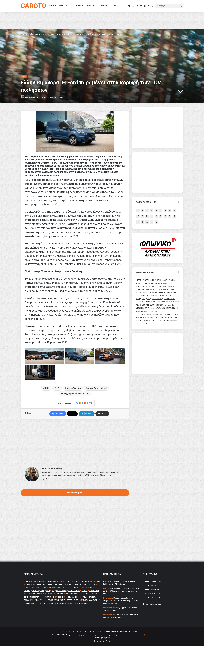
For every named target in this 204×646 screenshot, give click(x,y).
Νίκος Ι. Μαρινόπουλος (154, 581)
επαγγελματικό (73, 388)
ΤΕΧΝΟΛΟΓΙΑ (77, 6)
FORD (46, 388)
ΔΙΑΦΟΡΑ (103, 6)
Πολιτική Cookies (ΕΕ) (132, 631)
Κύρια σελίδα (27, 34)
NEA (63, 34)
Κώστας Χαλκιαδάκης (153, 597)
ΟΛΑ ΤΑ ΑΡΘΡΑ (40, 34)
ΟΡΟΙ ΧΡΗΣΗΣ (77, 631)
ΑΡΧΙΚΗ (52, 6)
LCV (57, 388)
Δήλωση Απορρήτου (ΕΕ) (113, 631)
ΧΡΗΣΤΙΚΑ (91, 6)
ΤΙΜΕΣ (115, 6)
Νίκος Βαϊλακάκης (152, 589)
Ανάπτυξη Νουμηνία (102, 638)
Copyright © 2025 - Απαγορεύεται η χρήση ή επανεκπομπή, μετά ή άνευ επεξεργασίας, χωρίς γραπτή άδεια (92, 635)
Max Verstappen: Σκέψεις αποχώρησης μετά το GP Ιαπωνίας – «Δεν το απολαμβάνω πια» (121, 591)
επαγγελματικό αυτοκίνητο (75, 393)
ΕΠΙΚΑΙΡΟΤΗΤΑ (54, 34)
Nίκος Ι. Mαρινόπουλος (112, 581)
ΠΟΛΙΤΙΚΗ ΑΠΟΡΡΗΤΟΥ (94, 631)
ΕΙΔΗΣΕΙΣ (63, 6)
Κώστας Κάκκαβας (32, 97)
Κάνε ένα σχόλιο (75, 492)
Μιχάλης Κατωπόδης (153, 593)
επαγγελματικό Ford (97, 388)
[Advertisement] (75, 441)
